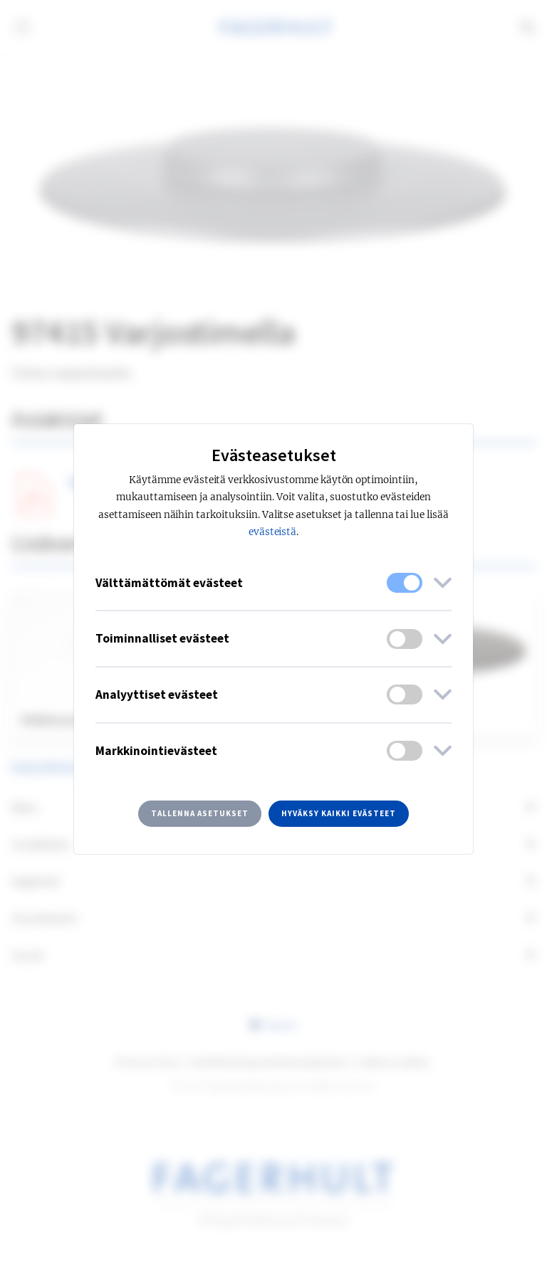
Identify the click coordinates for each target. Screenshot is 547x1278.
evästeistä (273, 532)
